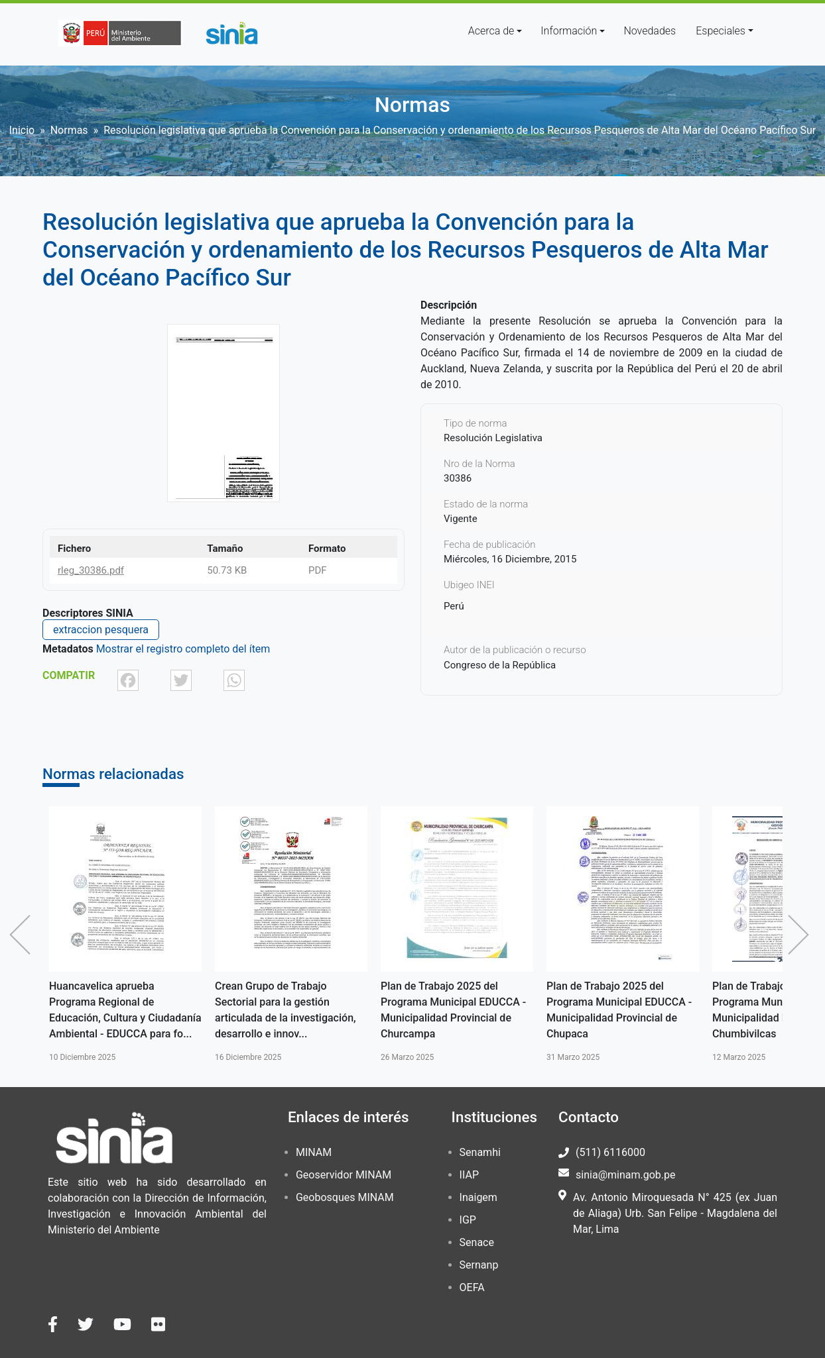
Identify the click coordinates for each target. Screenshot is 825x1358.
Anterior (23, 935)
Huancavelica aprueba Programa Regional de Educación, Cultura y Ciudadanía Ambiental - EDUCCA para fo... (125, 1010)
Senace (477, 1242)
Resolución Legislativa (493, 438)
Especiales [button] (720, 31)
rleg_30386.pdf (91, 570)
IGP (468, 1220)
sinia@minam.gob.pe (625, 1175)
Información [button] (568, 31)
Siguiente (802, 935)
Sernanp (479, 1265)
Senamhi (480, 1152)
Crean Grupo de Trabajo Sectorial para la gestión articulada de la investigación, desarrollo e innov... (285, 1010)
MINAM (314, 1152)
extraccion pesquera (101, 629)
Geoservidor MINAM (343, 1175)
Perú (454, 606)
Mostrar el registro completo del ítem (183, 649)
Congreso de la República (500, 665)
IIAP (469, 1175)
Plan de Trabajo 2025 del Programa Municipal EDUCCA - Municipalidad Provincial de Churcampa (453, 1010)
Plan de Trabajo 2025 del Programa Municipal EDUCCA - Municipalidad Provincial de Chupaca (619, 1010)
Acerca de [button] (491, 31)
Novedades (649, 31)
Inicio (21, 130)
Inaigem (478, 1197)
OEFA (472, 1287)
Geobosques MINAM (345, 1197)
